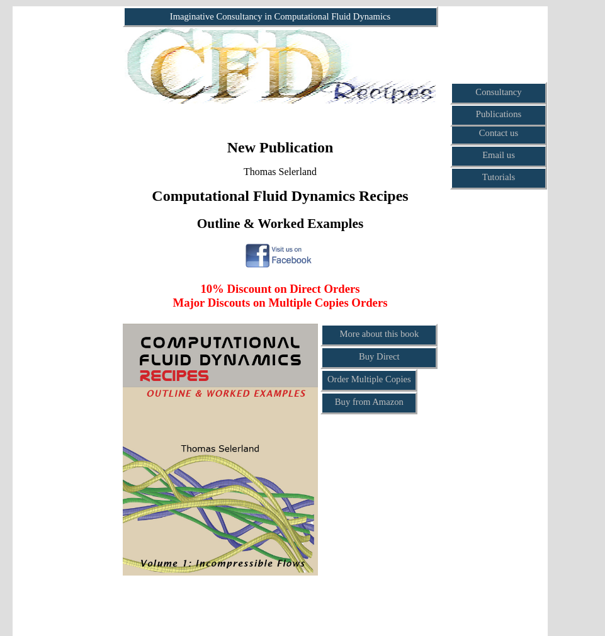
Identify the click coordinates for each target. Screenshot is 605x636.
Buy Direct (379, 356)
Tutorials (498, 177)
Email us (498, 155)
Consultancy (498, 92)
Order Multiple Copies (369, 379)
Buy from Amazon (369, 402)
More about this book (379, 334)
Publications (498, 114)
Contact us (498, 133)
